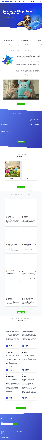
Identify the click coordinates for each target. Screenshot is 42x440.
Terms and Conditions (19, 431)
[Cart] (40, 1)
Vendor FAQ (3, 431)
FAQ (31, 1)
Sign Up (15, 423)
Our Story (35, 1)
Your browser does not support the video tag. (21, 89)
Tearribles (15, 1)
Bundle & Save (21, 1)
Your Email (3, 422)
